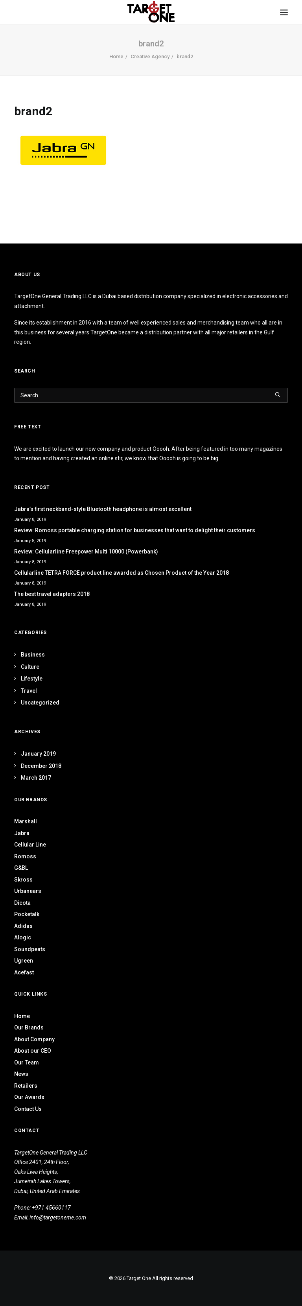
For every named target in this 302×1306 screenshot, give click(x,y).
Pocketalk (26, 914)
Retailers (25, 1086)
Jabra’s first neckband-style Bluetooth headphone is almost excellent (103, 509)
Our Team (26, 1062)
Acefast (24, 972)
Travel (29, 691)
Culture (30, 667)
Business (33, 654)
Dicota (22, 903)
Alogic (22, 937)
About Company (34, 1039)
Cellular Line (30, 844)
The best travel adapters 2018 (52, 594)
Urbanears (27, 891)
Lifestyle (31, 678)
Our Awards (29, 1097)
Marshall (25, 821)
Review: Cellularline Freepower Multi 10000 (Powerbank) (86, 551)
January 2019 (38, 754)
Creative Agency (150, 56)
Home (116, 56)
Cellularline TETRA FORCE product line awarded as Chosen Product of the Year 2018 (121, 573)
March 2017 (36, 778)
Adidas (23, 926)
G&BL (21, 868)
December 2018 (41, 766)
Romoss (25, 856)
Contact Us (28, 1109)
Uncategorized (40, 702)
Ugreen (23, 960)
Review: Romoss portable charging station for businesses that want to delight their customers (134, 530)
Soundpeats (29, 949)
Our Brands (29, 1027)
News (21, 1074)
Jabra (21, 833)
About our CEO (32, 1051)
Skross (23, 879)
